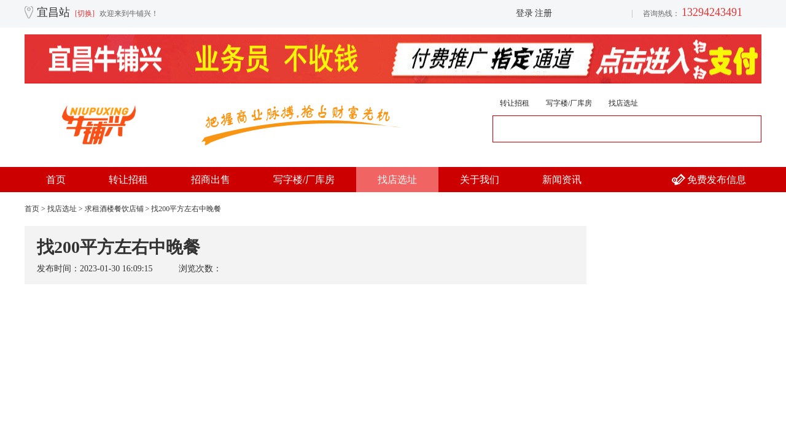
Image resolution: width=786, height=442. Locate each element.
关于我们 (479, 179)
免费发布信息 (716, 179)
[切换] (85, 13)
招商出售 (210, 179)
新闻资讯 (562, 179)
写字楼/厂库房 (569, 103)
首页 (56, 179)
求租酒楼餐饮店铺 (114, 208)
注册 (543, 13)
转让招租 (514, 103)
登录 (524, 13)
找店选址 (623, 103)
